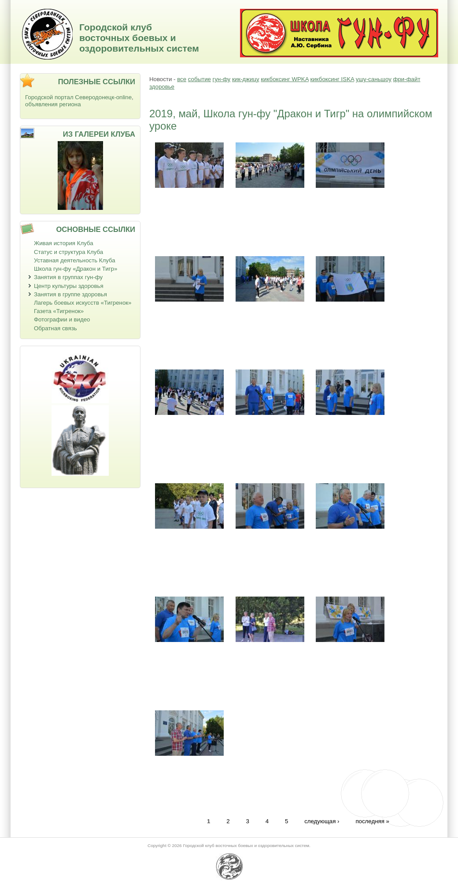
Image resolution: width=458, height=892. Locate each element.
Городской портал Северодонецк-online (78, 97)
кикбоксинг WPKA (284, 79)
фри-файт (407, 79)
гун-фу (222, 79)
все (181, 79)
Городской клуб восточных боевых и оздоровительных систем (139, 37)
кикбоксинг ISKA (332, 79)
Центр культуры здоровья (68, 286)
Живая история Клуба (63, 243)
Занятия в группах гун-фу (68, 277)
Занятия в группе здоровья (70, 294)
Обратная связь (55, 328)
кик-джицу (245, 79)
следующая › (321, 821)
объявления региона (53, 104)
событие (199, 79)
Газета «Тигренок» (59, 311)
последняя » (372, 821)
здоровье (161, 86)
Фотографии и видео (62, 319)
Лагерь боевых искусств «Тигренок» (83, 302)
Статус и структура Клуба (68, 252)
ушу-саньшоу (374, 79)
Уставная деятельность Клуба (74, 260)
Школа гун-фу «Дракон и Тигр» (75, 268)
